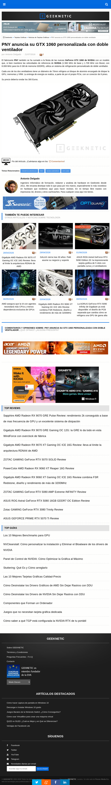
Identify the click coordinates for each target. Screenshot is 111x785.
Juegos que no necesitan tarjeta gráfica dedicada (32, 612)
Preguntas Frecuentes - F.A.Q (20, 657)
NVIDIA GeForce (53, 171)
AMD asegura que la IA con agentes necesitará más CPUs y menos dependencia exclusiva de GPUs (19, 307)
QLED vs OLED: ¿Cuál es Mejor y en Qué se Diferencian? (32, 721)
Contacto (11, 661)
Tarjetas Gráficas (20, 37)
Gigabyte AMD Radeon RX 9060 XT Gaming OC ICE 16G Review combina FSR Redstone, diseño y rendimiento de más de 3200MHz (55, 308)
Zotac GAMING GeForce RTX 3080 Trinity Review (33, 509)
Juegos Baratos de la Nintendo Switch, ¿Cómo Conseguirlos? (34, 712)
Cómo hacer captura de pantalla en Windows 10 (28, 703)
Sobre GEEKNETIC (15, 648)
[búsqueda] (107, 4)
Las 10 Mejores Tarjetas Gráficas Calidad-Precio (32, 576)
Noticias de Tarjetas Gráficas (38, 37)
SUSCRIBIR (42, 769)
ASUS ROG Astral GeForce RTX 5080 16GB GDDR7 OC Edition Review (46, 500)
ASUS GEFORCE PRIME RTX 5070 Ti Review (31, 518)
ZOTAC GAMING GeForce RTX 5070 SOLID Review (34, 459)
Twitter (12, 750)
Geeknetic (8, 37)
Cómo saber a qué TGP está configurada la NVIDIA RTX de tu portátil (44, 620)
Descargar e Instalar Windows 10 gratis (24, 707)
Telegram (13, 759)
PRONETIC (72, 779)
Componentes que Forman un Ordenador (28, 603)
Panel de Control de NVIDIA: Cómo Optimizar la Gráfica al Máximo (43, 558)
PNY (41, 171)
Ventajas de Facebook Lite (18, 726)
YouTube (13, 755)
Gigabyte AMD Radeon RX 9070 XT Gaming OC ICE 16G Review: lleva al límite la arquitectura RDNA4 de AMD (19, 261)
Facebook (13, 745)
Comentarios (58, 161)
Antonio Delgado (13, 54)
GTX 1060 (66, 171)
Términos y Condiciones (17, 652)
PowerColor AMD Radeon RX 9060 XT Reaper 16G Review (38, 468)
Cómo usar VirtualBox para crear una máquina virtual (30, 717)
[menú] (4, 4)
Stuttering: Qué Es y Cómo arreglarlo (25, 567)
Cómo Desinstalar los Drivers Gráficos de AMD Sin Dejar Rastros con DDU (48, 585)
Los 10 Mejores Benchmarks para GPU (26, 535)
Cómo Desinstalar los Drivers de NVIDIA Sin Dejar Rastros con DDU (44, 594)
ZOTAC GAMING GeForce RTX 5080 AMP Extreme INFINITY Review (44, 491)
